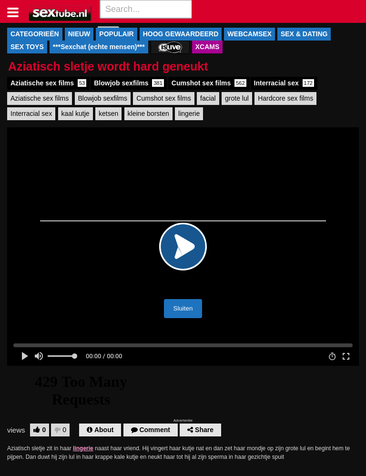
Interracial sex (284, 83)
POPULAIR (116, 34)
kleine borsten (148, 113)
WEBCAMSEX (249, 34)
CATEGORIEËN (34, 34)
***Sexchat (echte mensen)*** (99, 47)
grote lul (237, 98)
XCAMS (207, 47)
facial (208, 98)
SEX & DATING (304, 34)
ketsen (108, 113)
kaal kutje (75, 113)
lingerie (189, 113)
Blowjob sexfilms (129, 83)
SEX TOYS (27, 47)
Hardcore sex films (285, 98)
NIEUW (79, 34)
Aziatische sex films (48, 83)
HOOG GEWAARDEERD (181, 34)
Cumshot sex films (209, 83)
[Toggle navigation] (16, 11)
